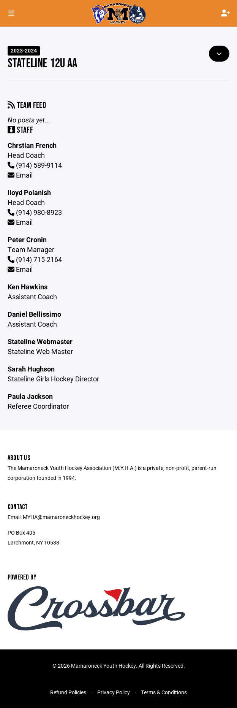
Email (20, 174)
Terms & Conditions (164, 692)
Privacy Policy (113, 692)
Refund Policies (68, 692)
